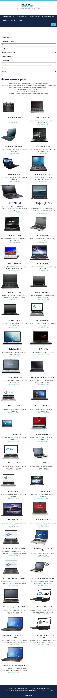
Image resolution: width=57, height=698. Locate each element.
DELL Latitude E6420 (14, 349)
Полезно (13, 20)
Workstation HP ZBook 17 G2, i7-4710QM (43, 636)
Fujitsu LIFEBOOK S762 (42, 118)
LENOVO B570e (43, 349)
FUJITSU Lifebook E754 (43, 520)
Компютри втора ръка (8, 16)
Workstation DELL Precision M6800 (14, 666)
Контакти (20, 20)
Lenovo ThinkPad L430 (42, 292)
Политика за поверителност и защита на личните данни (21, 689)
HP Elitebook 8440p (42, 235)
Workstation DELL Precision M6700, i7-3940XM (14, 636)
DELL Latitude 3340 (14, 434)
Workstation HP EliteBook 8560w (14, 548)
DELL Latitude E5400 (43, 491)
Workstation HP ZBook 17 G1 (42, 607)
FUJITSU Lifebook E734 (43, 434)
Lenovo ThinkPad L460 (42, 406)
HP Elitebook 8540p (42, 264)
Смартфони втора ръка (48, 16)
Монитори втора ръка (21, 16)
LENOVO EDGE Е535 (14, 292)
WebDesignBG (28, 694)
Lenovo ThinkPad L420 (14, 321)
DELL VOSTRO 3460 (14, 203)
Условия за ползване (44, 687)
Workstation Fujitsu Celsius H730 (14, 607)
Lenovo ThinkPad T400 (42, 175)
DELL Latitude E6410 (14, 235)
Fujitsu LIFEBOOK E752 (14, 378)
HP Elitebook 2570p (14, 463)
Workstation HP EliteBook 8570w (14, 578)
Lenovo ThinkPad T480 (14, 520)
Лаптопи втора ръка (35, 16)
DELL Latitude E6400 (43, 146)
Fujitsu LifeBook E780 (14, 264)
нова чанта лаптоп (14, 118)
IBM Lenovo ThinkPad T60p (14, 146)
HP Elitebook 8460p (42, 321)
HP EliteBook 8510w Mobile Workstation (42, 204)
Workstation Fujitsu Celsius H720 (43, 578)
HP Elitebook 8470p (14, 406)
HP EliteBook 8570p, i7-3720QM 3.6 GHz (43, 549)
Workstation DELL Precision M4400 (42, 378)
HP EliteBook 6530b (14, 175)
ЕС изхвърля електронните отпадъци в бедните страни (21, 687)
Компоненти (5, 20)
